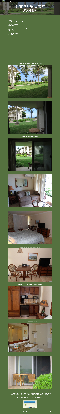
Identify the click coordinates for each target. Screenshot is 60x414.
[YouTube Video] (30, 53)
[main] (30, 8)
